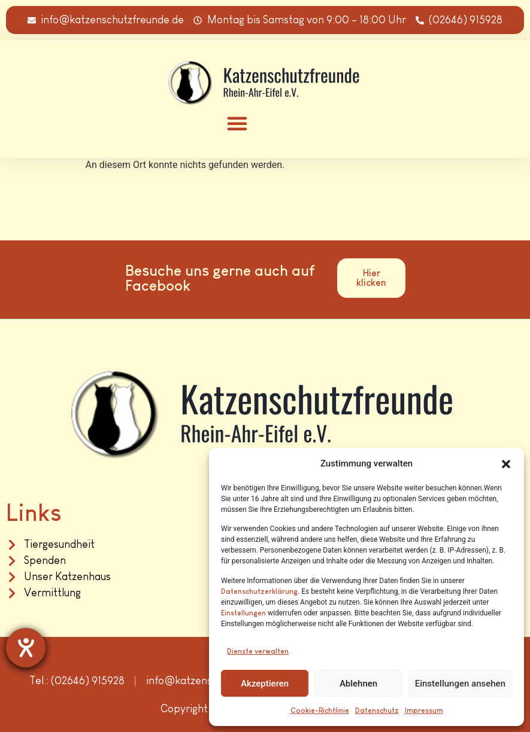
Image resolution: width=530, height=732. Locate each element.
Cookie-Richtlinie (319, 710)
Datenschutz (377, 710)
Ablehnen (358, 683)
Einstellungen (243, 613)
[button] (506, 464)
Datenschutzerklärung (259, 591)
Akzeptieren (265, 683)
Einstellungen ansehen (460, 683)
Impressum (424, 710)
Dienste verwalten (258, 651)
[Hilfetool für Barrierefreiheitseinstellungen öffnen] (26, 647)
